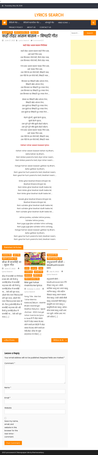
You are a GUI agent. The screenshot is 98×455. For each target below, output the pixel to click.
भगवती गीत (38, 272)
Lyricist (33, 268)
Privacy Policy (16, 27)
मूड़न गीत (17, 255)
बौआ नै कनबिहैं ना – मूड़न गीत (11, 264)
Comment (9, 363)
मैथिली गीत (13, 22)
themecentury (38, 452)
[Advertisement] (83, 52)
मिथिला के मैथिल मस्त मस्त (60, 340)
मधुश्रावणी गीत (7, 32)
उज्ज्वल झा (28, 272)
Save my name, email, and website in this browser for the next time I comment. (11, 429)
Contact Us (45, 27)
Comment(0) (38, 40)
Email (7, 398)
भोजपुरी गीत (49, 22)
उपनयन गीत (7, 255)
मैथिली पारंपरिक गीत (31, 22)
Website (8, 408)
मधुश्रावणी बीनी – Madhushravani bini (56, 265)
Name (7, 387)
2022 (27, 268)
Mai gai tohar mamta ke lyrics (33, 284)
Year (40, 268)
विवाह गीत (34, 32)
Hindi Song (63, 22)
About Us (31, 27)
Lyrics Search (49, 15)
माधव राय (28, 275)
